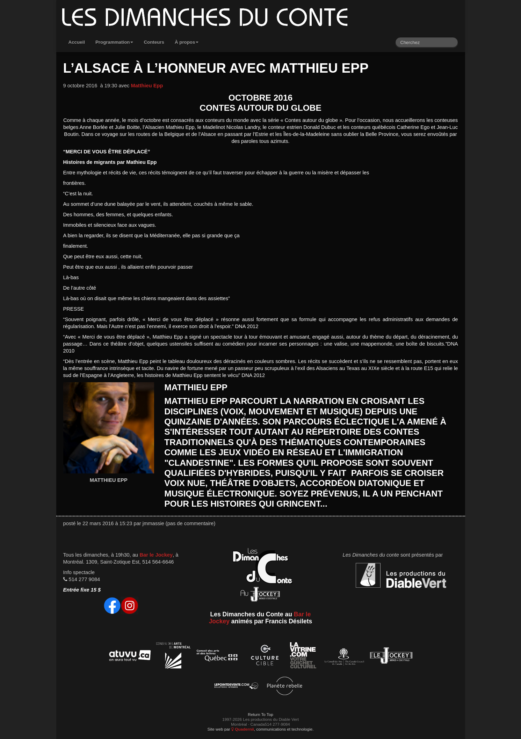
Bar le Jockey (156, 555)
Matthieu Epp (147, 85)
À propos (187, 42)
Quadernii (242, 729)
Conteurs (154, 42)
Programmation (114, 42)
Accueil (76, 42)
